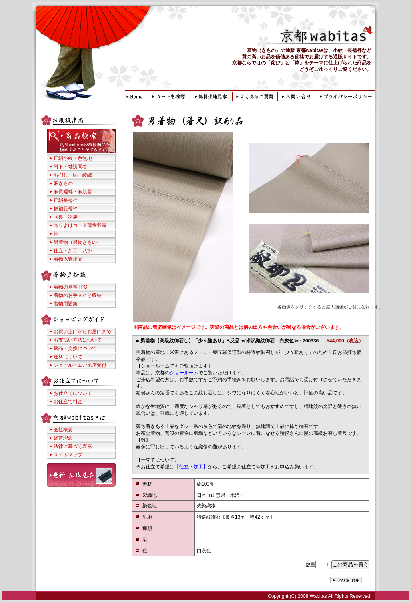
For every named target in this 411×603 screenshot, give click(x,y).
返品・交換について (75, 348)
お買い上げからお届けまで (82, 331)
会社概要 (63, 429)
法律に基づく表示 (73, 446)
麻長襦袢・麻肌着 (73, 192)
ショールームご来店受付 (80, 365)
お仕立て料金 (68, 401)
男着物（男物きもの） (78, 242)
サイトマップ (68, 455)
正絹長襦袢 (66, 200)
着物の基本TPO (71, 287)
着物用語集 (66, 303)
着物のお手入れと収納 (78, 295)
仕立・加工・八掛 (73, 250)
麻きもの (63, 183)
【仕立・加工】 (191, 467)
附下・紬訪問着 (70, 166)
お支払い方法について (78, 340)
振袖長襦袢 (66, 208)
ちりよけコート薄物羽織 (80, 225)
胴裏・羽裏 (66, 217)
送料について (68, 357)
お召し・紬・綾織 (73, 175)
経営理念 (63, 438)
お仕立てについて (73, 393)
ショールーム (184, 373)
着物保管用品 (68, 259)
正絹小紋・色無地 (73, 158)
